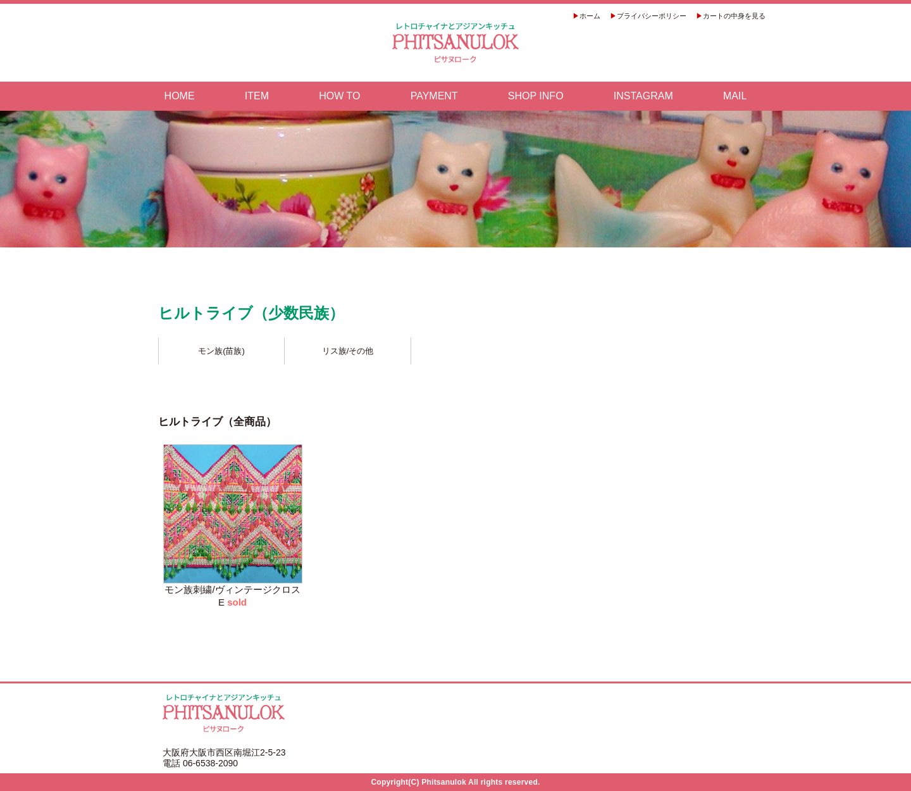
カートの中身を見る (734, 16)
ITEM (257, 96)
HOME (179, 96)
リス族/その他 (348, 351)
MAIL (735, 96)
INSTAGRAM (643, 96)
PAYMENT (434, 96)
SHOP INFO (536, 96)
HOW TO (339, 96)
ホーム (589, 16)
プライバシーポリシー (651, 16)
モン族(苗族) (221, 351)
